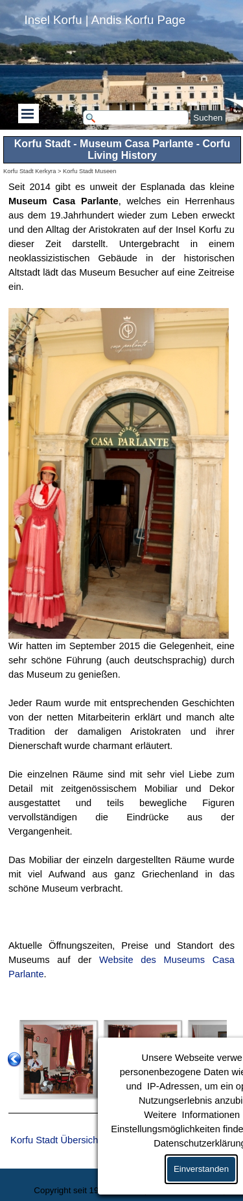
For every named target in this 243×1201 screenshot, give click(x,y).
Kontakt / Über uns (184, 1190)
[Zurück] (14, 1058)
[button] (58, 1059)
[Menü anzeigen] (28, 113)
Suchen (207, 118)
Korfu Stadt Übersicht (55, 1140)
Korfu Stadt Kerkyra (29, 171)
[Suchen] (136, 117)
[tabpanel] (121, 595)
